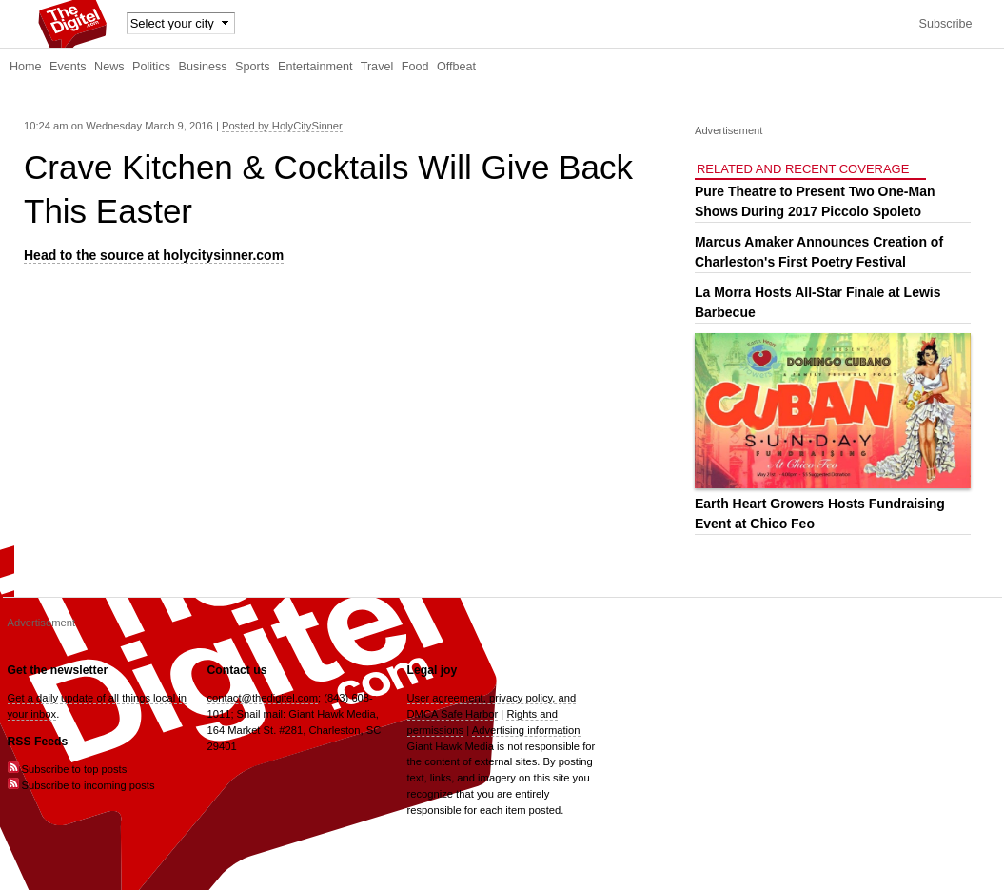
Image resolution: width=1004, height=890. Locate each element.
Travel (377, 66)
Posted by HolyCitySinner (282, 125)
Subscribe (945, 23)
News (109, 66)
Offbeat (456, 66)
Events (68, 66)
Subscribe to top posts (68, 769)
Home (26, 66)
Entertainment (315, 66)
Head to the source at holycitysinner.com (154, 255)
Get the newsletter (58, 670)
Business (203, 66)
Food (415, 66)
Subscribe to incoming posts (81, 785)
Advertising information (526, 730)
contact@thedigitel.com (262, 697)
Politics (151, 66)
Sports (252, 66)
